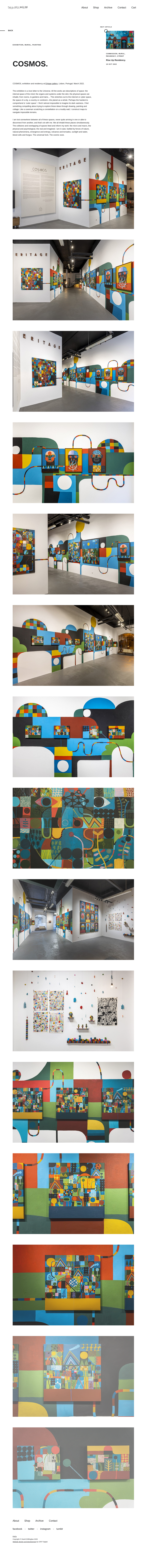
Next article (106, 27)
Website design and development (24, 1542)
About (84, 7)
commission (111, 54)
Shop (96, 7)
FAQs (15, 1536)
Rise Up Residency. (116, 60)
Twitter (31, 1529)
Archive (108, 7)
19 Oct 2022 (111, 64)
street (120, 56)
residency (111, 56)
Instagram (45, 1529)
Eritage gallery (51, 84)
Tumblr (59, 1529)
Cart (133, 7)
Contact (122, 7)
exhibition (18, 45)
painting (36, 45)
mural (28, 45)
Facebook (17, 1529)
